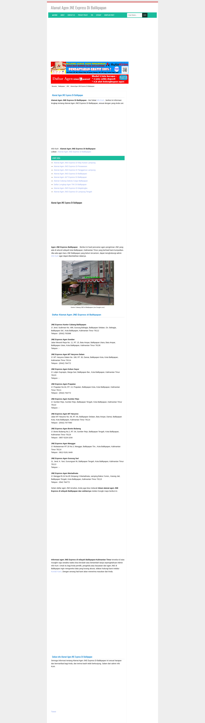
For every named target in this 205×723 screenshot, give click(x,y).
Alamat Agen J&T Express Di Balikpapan (70, 177)
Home (54, 15)
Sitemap (98, 15)
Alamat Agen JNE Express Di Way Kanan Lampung (74, 163)
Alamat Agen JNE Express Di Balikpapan (74, 152)
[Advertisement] (102, 39)
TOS (92, 15)
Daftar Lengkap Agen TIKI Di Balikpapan (70, 184)
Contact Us (71, 15)
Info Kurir (101, 100)
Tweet (53, 712)
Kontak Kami (56, 572)
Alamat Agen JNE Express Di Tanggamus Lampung (75, 170)
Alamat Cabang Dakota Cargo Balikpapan (71, 181)
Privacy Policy (83, 15)
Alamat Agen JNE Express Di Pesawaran (70, 166)
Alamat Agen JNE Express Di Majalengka (70, 188)
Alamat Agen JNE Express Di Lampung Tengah (73, 192)
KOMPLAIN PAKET (109, 15)
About (62, 15)
